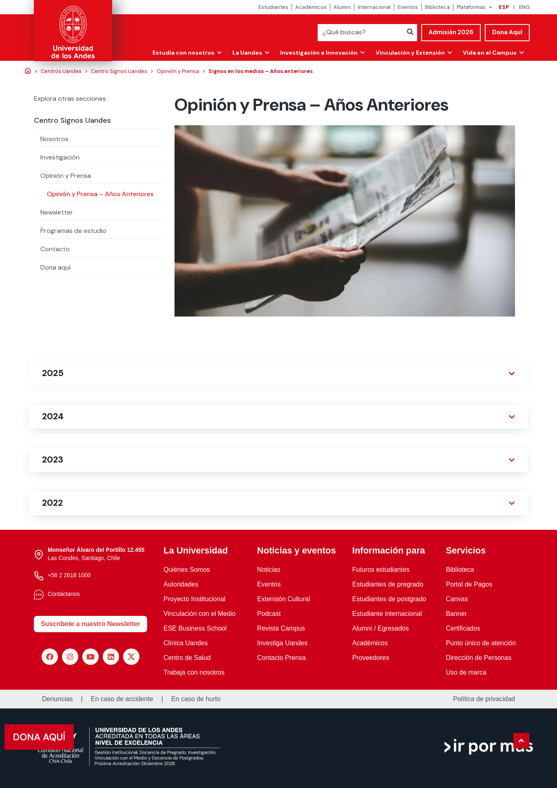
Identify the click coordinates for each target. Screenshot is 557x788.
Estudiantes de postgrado (389, 598)
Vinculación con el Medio (200, 613)
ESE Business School (195, 628)
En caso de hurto (196, 699)
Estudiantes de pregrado (387, 584)
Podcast (269, 613)
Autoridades (181, 584)
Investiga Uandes (282, 643)
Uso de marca (466, 672)
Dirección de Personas (478, 657)
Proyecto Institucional (194, 598)
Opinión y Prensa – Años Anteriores (100, 194)
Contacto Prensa (281, 657)
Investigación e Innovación (317, 52)
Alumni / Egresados (380, 628)
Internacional (374, 7)
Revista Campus (281, 628)
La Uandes (245, 52)
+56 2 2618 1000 (69, 575)
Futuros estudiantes (381, 569)
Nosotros (54, 139)
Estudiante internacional (387, 613)
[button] (521, 740)
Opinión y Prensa (65, 175)
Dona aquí (55, 267)
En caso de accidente (122, 699)
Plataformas (471, 7)
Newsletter (56, 212)
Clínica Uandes (186, 643)
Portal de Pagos (469, 584)
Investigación (60, 157)
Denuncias (57, 699)
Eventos (408, 7)
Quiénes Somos (187, 569)
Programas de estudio (73, 230)
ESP (504, 7)
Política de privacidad (484, 699)
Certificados (463, 628)
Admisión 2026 (451, 32)
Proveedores (370, 657)
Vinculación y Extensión (409, 52)
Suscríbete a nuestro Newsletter (90, 623)
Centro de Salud (187, 657)
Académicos (311, 7)
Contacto (55, 249)
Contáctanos (64, 594)
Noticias (269, 569)
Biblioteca (437, 7)
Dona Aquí (507, 32)
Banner (456, 613)
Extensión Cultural (283, 598)
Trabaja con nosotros (194, 672)
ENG (524, 7)
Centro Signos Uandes (72, 120)
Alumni (342, 7)
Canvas (457, 598)
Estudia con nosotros (180, 52)
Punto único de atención (481, 643)
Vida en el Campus (489, 52)
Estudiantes (273, 7)
